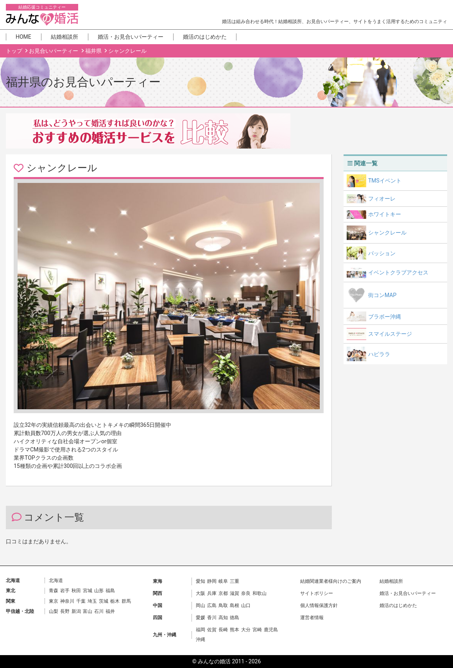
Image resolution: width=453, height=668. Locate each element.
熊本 (234, 629)
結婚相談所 (64, 37)
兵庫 (212, 593)
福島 (110, 590)
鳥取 (223, 605)
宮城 (87, 590)
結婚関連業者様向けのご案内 (330, 581)
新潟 (76, 611)
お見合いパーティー (54, 51)
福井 (110, 611)
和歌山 (259, 593)
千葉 (81, 601)
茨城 (103, 601)
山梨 (53, 611)
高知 (223, 617)
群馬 (126, 601)
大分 (246, 629)
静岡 (212, 581)
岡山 (200, 605)
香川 (212, 617)
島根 (234, 605)
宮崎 (257, 629)
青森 (53, 590)
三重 (234, 581)
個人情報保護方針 (319, 605)
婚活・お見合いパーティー (130, 37)
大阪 (200, 593)
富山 (87, 611)
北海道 (56, 580)
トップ (14, 51)
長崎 (223, 629)
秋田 (76, 590)
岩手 (65, 590)
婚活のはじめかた (205, 37)
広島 (212, 605)
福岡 (200, 629)
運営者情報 (312, 617)
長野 (65, 611)
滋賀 (234, 593)
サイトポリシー (316, 593)
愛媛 (200, 617)
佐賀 (212, 629)
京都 (223, 593)
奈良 (246, 593)
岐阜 (223, 581)
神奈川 (67, 601)
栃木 (115, 601)
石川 (99, 611)
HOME (23, 37)
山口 (246, 605)
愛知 (200, 581)
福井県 (94, 51)
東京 (53, 601)
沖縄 (200, 639)
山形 (99, 590)
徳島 (234, 617)
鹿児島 (271, 629)
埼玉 (92, 601)
